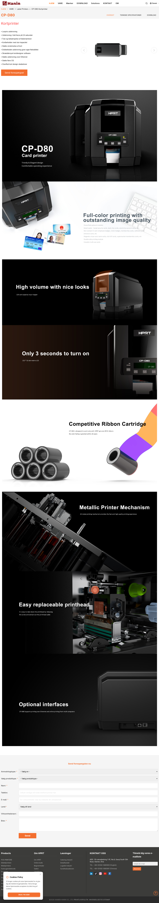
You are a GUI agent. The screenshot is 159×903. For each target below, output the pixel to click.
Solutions (95, 3)
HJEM (51, 3)
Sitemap (106, 900)
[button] (154, 50)
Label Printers (22, 9)
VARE (60, 3)
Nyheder (37, 875)
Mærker (69, 3)
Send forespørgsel (14, 72)
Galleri (36, 869)
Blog (35, 878)
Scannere (4, 872)
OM (117, 3)
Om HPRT (37, 860)
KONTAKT (107, 3)
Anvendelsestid (96, 900)
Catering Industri (66, 860)
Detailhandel (64, 863)
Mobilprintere (6, 866)
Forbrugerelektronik (8, 869)
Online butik (38, 863)
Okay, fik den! (24, 895)
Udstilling (37, 872)
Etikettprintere (6, 863)
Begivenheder (39, 866)
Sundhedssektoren (67, 869)
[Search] (146, 3)
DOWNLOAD (82, 3)
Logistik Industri (66, 866)
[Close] (40, 874)
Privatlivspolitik (81, 900)
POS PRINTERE (6, 860)
